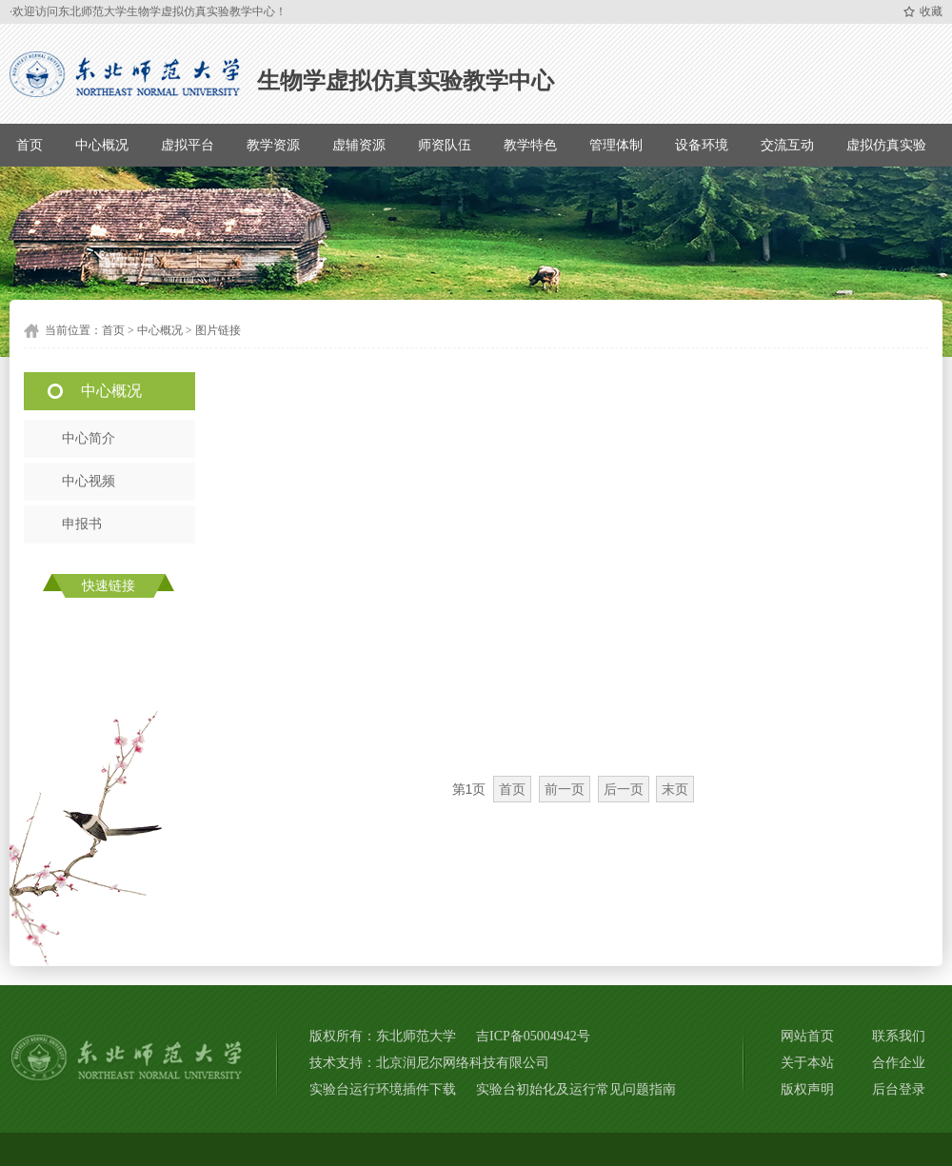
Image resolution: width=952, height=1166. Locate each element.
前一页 (565, 789)
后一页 (624, 789)
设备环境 (701, 145)
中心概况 (102, 145)
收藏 (931, 11)
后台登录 (898, 1089)
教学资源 (273, 145)
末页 (675, 789)
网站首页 (807, 1036)
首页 (29, 145)
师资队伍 (444, 145)
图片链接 (218, 330)
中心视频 (88, 481)
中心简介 (88, 438)
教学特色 (530, 145)
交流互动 (787, 145)
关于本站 (807, 1063)
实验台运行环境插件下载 (382, 1089)
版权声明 (807, 1089)
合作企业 (898, 1063)
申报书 (82, 524)
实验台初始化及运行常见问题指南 (576, 1089)
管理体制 (616, 145)
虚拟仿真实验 (886, 145)
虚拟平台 (187, 145)
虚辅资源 (359, 145)
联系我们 (898, 1036)
